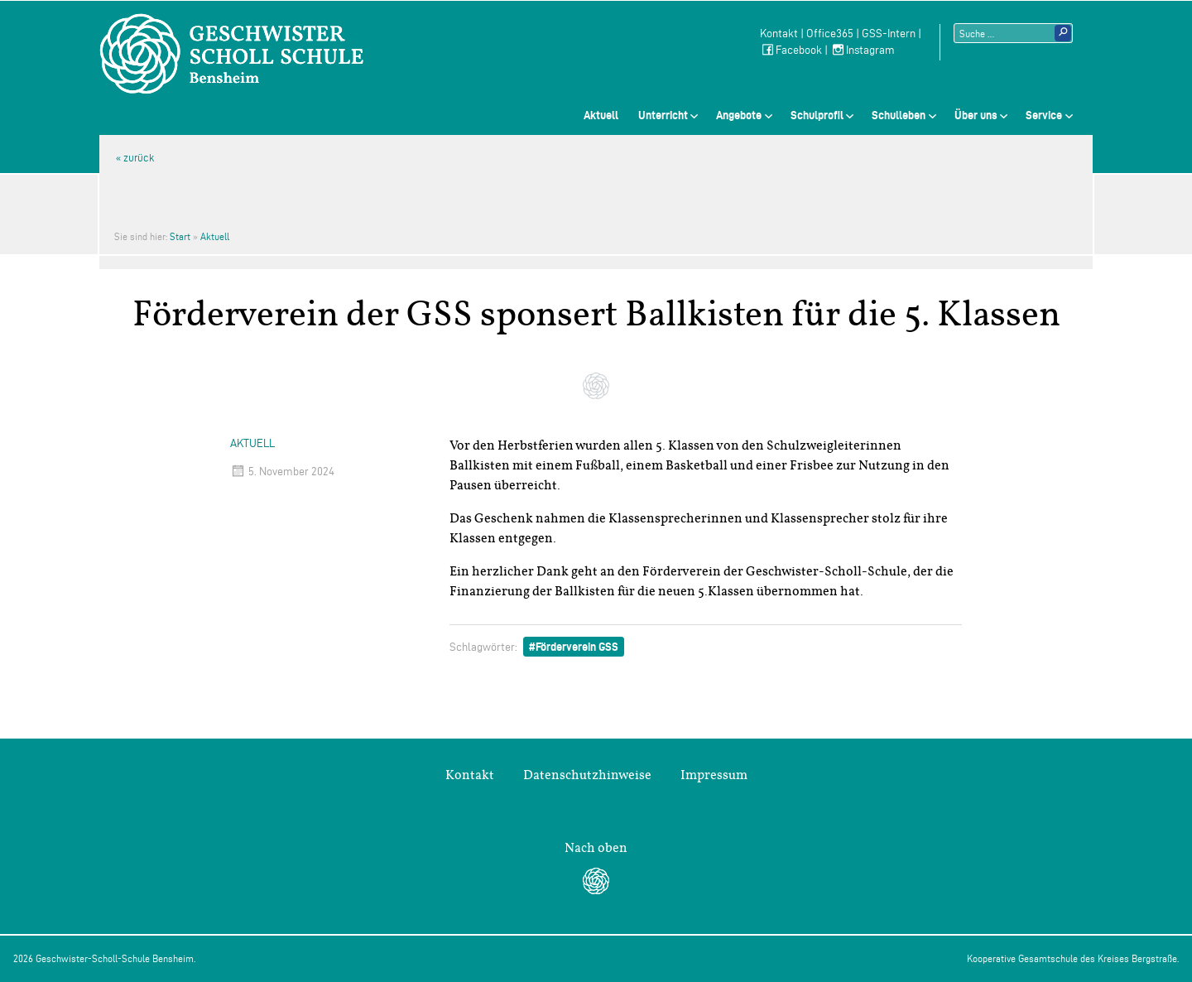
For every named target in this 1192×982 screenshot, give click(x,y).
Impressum (713, 775)
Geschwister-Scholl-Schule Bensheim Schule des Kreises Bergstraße (231, 54)
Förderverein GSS (577, 646)
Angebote (739, 115)
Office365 (829, 33)
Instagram (862, 50)
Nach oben (596, 848)
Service (1044, 115)
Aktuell (601, 115)
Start (180, 236)
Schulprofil (817, 115)
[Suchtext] (1013, 33)
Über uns (975, 115)
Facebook (791, 50)
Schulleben (898, 115)
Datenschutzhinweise (587, 775)
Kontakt (779, 33)
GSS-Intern (889, 33)
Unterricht (663, 115)
